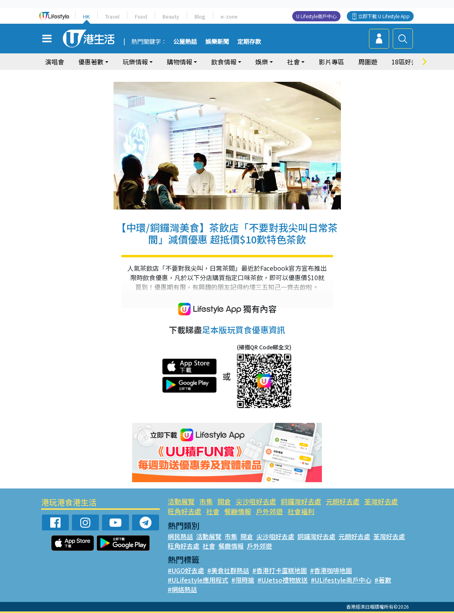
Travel (112, 16)
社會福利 (301, 511)
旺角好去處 (184, 511)
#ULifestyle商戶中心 (341, 580)
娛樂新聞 (217, 42)
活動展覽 (181, 501)
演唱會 (54, 61)
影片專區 (331, 61)
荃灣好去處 (381, 501)
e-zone (229, 16)
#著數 (383, 580)
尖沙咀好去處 (256, 501)
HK (86, 16)
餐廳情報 (237, 511)
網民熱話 (180, 536)
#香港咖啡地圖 (331, 570)
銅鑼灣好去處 (301, 501)
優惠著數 (91, 61)
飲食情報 (223, 61)
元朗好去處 (342, 501)
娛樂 (261, 61)
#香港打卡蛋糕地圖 (279, 570)
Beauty (171, 16)
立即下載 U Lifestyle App (384, 16)
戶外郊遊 (269, 511)
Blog (200, 16)
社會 (293, 61)
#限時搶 (242, 580)
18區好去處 (408, 61)
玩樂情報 (135, 61)
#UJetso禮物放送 (282, 580)
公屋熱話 (185, 42)
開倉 (224, 501)
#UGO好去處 (186, 570)
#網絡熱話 (182, 589)
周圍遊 (367, 61)
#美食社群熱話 (228, 570)
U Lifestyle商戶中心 (316, 16)
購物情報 (179, 61)
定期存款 (249, 42)
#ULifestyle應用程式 (198, 580)
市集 (206, 501)
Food (141, 16)
